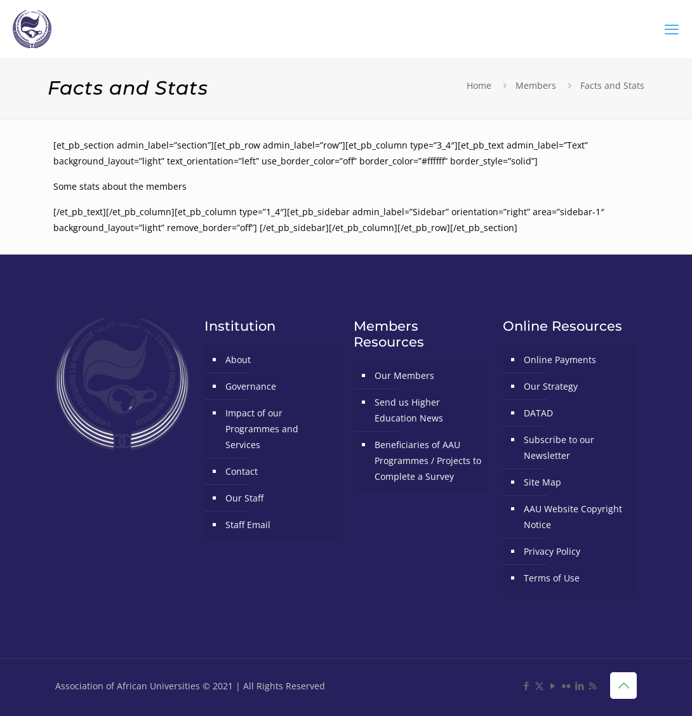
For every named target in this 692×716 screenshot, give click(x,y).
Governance (250, 386)
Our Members (404, 375)
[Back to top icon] (623, 685)
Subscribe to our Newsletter (559, 447)
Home (479, 85)
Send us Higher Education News (409, 410)
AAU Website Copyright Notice (573, 517)
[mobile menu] (671, 28)
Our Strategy (551, 386)
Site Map (542, 482)
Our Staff (244, 498)
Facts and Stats (612, 85)
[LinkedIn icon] (579, 685)
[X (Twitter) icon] (539, 685)
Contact (241, 471)
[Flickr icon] (566, 685)
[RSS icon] (592, 685)
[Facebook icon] (526, 685)
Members (536, 85)
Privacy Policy (552, 551)
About (238, 360)
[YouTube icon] (552, 685)
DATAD (538, 413)
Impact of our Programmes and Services (261, 429)
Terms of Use (552, 578)
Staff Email (247, 525)
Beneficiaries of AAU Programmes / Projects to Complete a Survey (428, 460)
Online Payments (560, 360)
